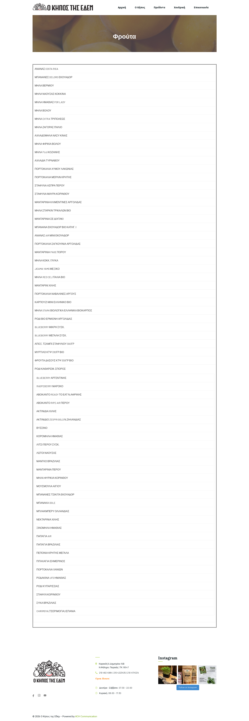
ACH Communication (86, 716)
